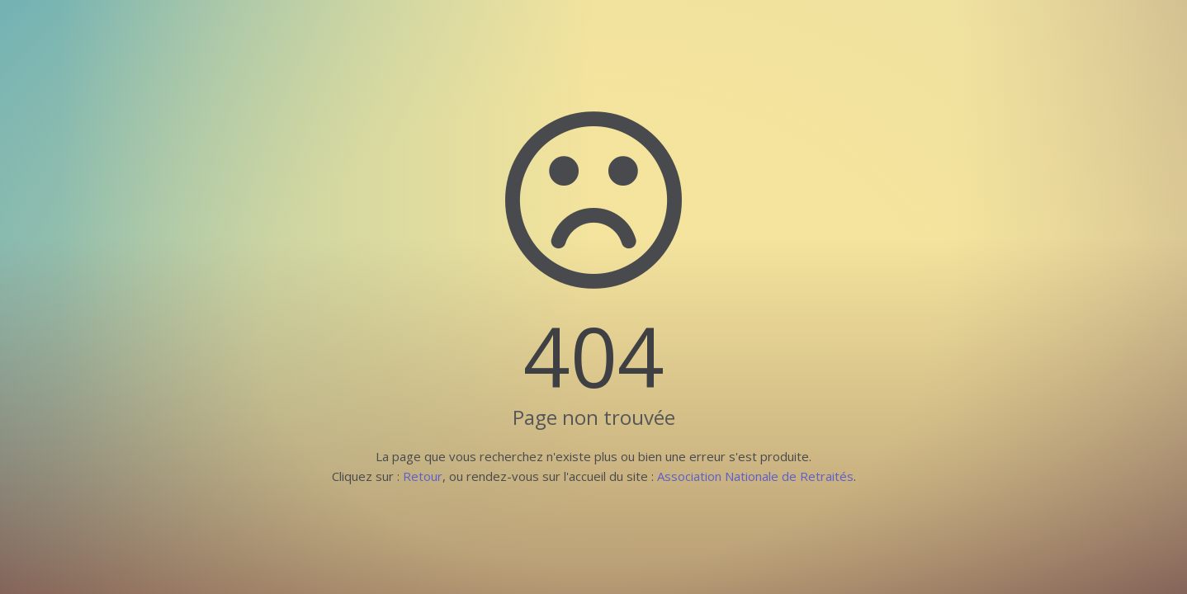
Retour (422, 476)
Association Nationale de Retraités (755, 476)
